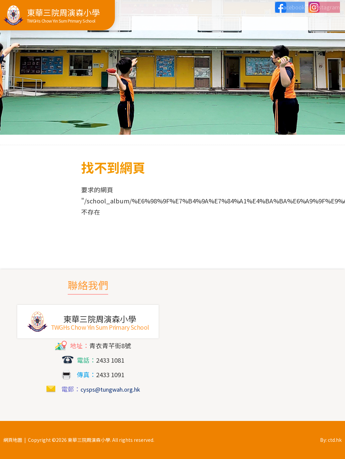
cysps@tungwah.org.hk (110, 389)
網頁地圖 (12, 439)
